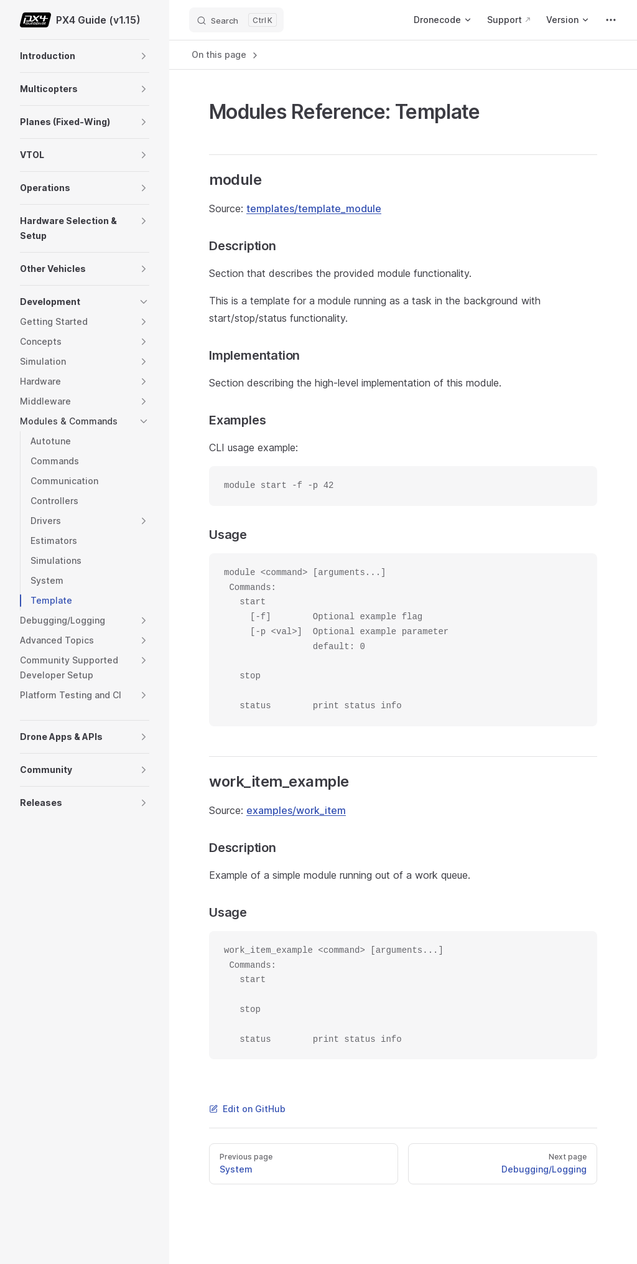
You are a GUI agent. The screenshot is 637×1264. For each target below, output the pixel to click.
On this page (226, 54)
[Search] (236, 19)
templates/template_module (313, 208)
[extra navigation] (611, 20)
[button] (144, 56)
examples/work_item (296, 810)
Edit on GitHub (247, 1108)
